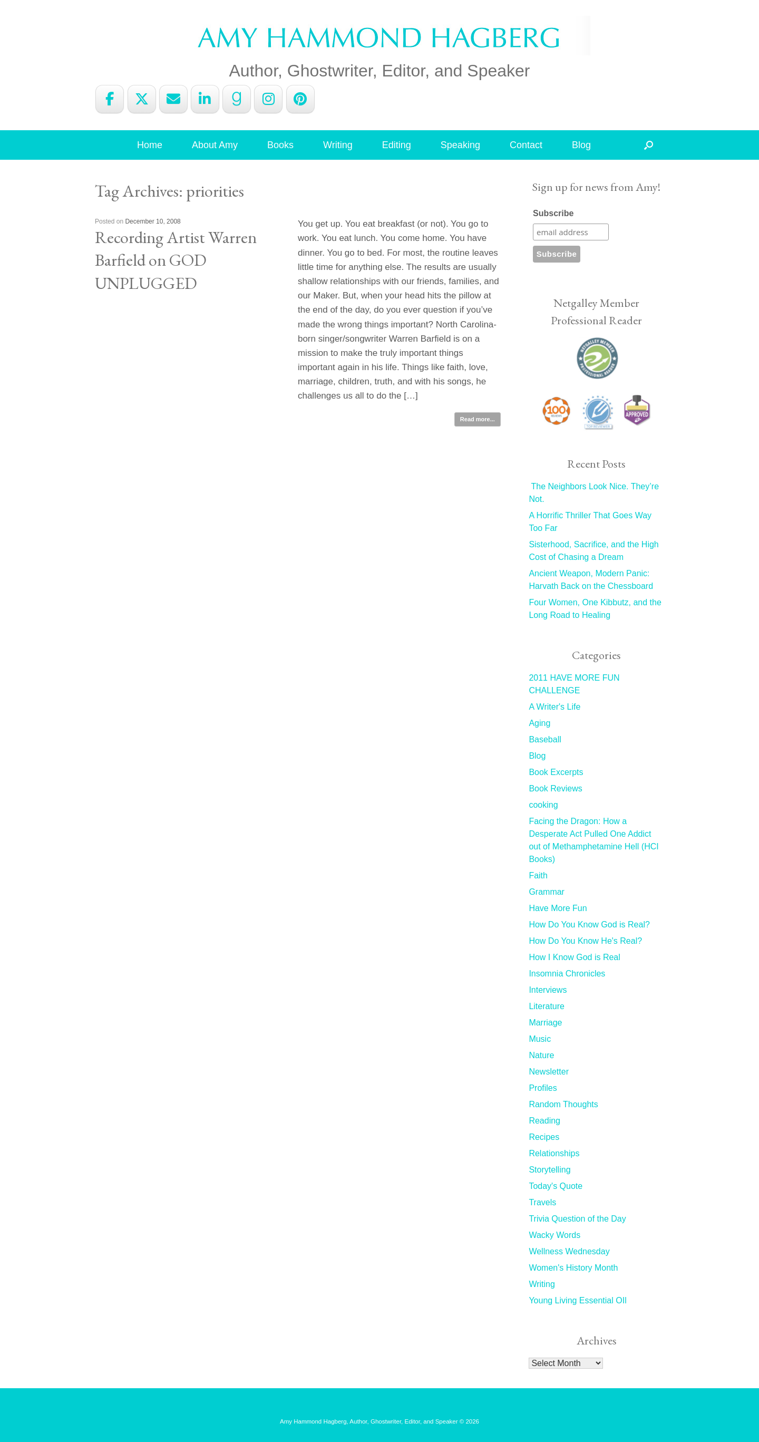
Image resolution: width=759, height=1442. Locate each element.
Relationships (554, 1153)
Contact (526, 145)
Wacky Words (554, 1235)
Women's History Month (573, 1267)
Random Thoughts (563, 1104)
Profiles (543, 1087)
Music (540, 1038)
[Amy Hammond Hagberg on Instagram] (268, 99)
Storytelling (549, 1169)
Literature (547, 1006)
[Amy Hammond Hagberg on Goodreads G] (236, 99)
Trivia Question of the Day (577, 1218)
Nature (541, 1055)
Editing (396, 145)
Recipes (544, 1137)
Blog (581, 145)
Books (280, 145)
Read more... (477, 419)
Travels (542, 1202)
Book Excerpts (556, 772)
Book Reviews (555, 788)
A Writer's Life (554, 706)
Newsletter (549, 1071)
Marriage (545, 1022)
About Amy (215, 145)
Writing (338, 145)
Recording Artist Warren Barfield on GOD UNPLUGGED (176, 260)
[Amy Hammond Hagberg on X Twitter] (142, 99)
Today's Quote (555, 1186)
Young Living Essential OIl (577, 1300)
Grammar (547, 891)
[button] (648, 145)
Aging (539, 723)
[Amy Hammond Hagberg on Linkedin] (205, 99)
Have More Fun (558, 908)
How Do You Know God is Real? (589, 924)
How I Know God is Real (574, 957)
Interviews (548, 989)
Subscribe (553, 213)
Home (149, 145)
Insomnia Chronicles (567, 973)
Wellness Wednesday (569, 1251)
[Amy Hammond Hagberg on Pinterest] (300, 99)
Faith (538, 875)
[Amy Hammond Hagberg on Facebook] (109, 99)
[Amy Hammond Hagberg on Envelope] (173, 99)
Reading (544, 1120)
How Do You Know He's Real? (585, 940)
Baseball (545, 739)
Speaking (460, 145)
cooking (543, 804)
